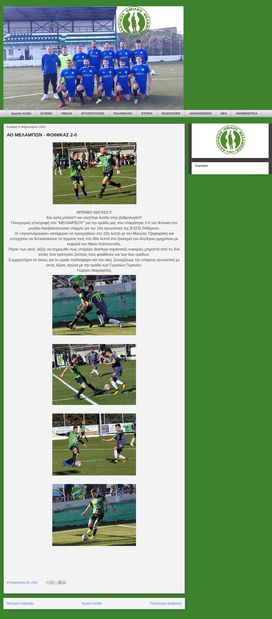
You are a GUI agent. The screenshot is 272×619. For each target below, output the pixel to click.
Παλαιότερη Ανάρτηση (166, 603)
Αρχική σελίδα (21, 113)
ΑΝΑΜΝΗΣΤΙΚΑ (246, 113)
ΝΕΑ (224, 113)
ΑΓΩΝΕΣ (46, 113)
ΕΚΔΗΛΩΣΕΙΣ (171, 113)
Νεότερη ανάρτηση (20, 603)
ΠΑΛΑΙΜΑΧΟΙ (122, 113)
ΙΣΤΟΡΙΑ (147, 113)
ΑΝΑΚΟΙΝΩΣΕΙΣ (200, 113)
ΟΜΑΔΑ (66, 113)
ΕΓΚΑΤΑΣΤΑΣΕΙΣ (92, 113)
